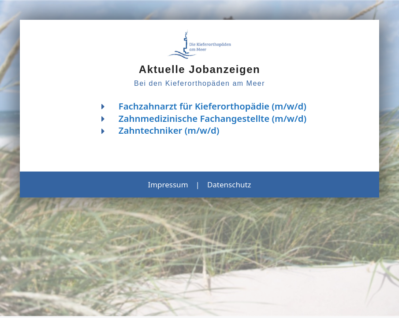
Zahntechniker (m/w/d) (169, 130)
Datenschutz (229, 184)
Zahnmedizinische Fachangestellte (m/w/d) (213, 118)
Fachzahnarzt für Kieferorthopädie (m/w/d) (212, 106)
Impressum (168, 184)
